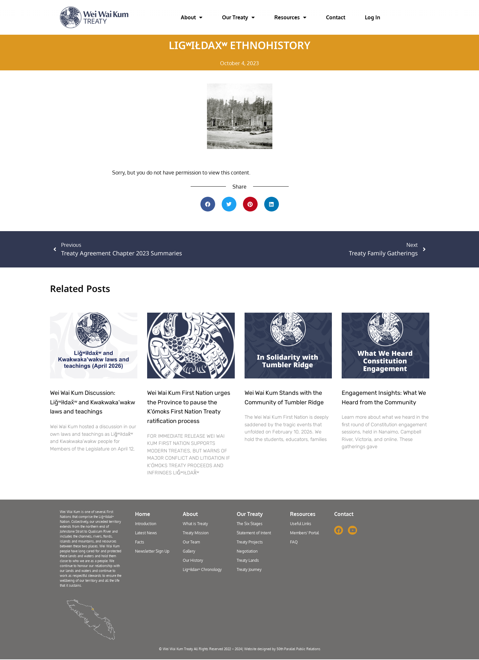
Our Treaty (238, 17)
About (191, 17)
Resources (290, 17)
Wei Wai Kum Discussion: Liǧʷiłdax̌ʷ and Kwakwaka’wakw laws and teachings (92, 402)
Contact (335, 17)
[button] (207, 204)
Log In (372, 17)
